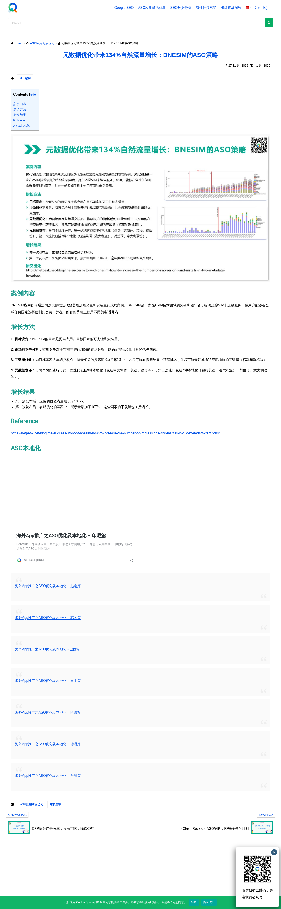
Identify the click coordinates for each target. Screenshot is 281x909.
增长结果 (19, 115)
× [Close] (274, 852)
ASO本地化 (21, 125)
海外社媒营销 (206, 8)
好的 (194, 902)
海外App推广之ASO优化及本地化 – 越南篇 (48, 586)
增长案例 (25, 78)
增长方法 (19, 109)
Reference (20, 120)
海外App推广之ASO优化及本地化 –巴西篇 (47, 649)
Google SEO (124, 8)
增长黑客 (55, 804)
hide (33, 94)
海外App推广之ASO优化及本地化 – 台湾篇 (48, 776)
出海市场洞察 (231, 8)
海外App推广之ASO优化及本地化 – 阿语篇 (48, 712)
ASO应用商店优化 (152, 8)
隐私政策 (209, 902)
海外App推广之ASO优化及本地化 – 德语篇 (48, 744)
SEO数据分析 (180, 8)
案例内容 (19, 104)
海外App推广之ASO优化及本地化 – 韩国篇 (48, 617)
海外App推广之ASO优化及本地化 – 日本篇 (48, 681)
